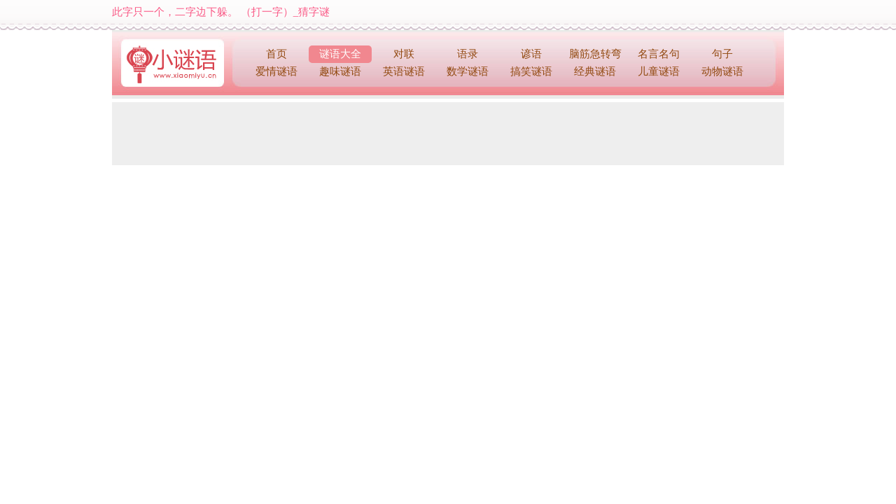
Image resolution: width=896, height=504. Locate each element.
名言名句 (659, 53)
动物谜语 (722, 71)
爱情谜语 (276, 71)
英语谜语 (404, 71)
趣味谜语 (340, 71)
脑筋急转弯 (595, 53)
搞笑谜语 (531, 71)
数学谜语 (468, 71)
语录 (467, 53)
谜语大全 (340, 53)
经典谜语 (595, 71)
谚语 (531, 53)
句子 (722, 53)
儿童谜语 (659, 71)
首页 (276, 53)
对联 (403, 53)
